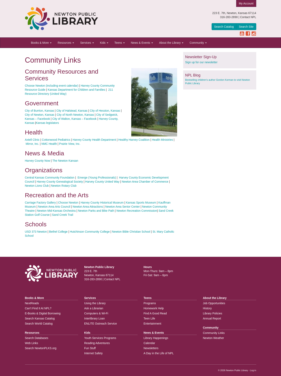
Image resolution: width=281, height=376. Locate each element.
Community (198, 42)
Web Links (31, 343)
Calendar (149, 343)
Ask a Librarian (93, 308)
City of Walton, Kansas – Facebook (74, 118)
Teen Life (149, 318)
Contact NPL (248, 17)
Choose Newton (68, 202)
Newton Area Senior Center (122, 206)
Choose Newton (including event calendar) (52, 85)
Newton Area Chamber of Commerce (145, 181)
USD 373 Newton (36, 231)
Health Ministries (162, 139)
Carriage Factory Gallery (40, 202)
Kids (104, 42)
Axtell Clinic (32, 139)
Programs (150, 303)
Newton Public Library (237, 370)
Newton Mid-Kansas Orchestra (56, 210)
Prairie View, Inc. (69, 143)
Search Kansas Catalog (40, 318)
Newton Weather (213, 338)
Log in (253, 370)
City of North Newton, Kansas (75, 114)
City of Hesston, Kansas (105, 110)
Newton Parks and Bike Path (96, 210)
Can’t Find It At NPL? (38, 308)
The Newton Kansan (65, 160)
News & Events (142, 42)
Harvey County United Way (102, 181)
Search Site (246, 26)
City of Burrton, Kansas (39, 110)
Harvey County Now (37, 160)
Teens (119, 42)
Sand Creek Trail (62, 214)
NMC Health (49, 143)
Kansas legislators (47, 122)
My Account (246, 3)
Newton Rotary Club (63, 185)
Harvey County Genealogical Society (60, 181)
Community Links (214, 333)
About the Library (171, 42)
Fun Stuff (90, 348)
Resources (66, 42)
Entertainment (152, 323)
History (207, 308)
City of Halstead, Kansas (71, 110)
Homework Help (154, 308)
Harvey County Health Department (94, 139)
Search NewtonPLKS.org (41, 348)
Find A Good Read (155, 313)
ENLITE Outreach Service (100, 323)
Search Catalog (224, 26)
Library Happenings (156, 338)
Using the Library (95, 303)
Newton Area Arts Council (54, 206)
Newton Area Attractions (88, 206)
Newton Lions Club (37, 185)
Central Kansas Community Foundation (49, 177)
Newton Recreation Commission (136, 210)
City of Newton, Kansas (40, 114)
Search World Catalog (39, 323)
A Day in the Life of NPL (159, 353)
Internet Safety (93, 353)
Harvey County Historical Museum (102, 202)
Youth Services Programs (100, 338)
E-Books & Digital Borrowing (43, 313)
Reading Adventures (97, 343)
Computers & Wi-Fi (96, 313)
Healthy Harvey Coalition (134, 139)
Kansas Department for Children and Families (76, 89)
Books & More (41, 42)
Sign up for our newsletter (201, 62)
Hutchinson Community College (90, 231)
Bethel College (58, 231)
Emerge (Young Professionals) (96, 177)
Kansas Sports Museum (141, 202)
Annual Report (212, 318)
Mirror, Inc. (32, 143)
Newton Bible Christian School (131, 231)
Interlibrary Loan (94, 318)
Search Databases (36, 338)
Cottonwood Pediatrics (56, 139)
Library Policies (212, 313)
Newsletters (151, 348)
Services (87, 42)
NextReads (32, 303)
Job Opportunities (214, 303)
